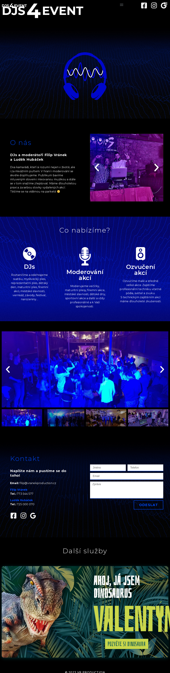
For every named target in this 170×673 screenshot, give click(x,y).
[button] (121, 4)
